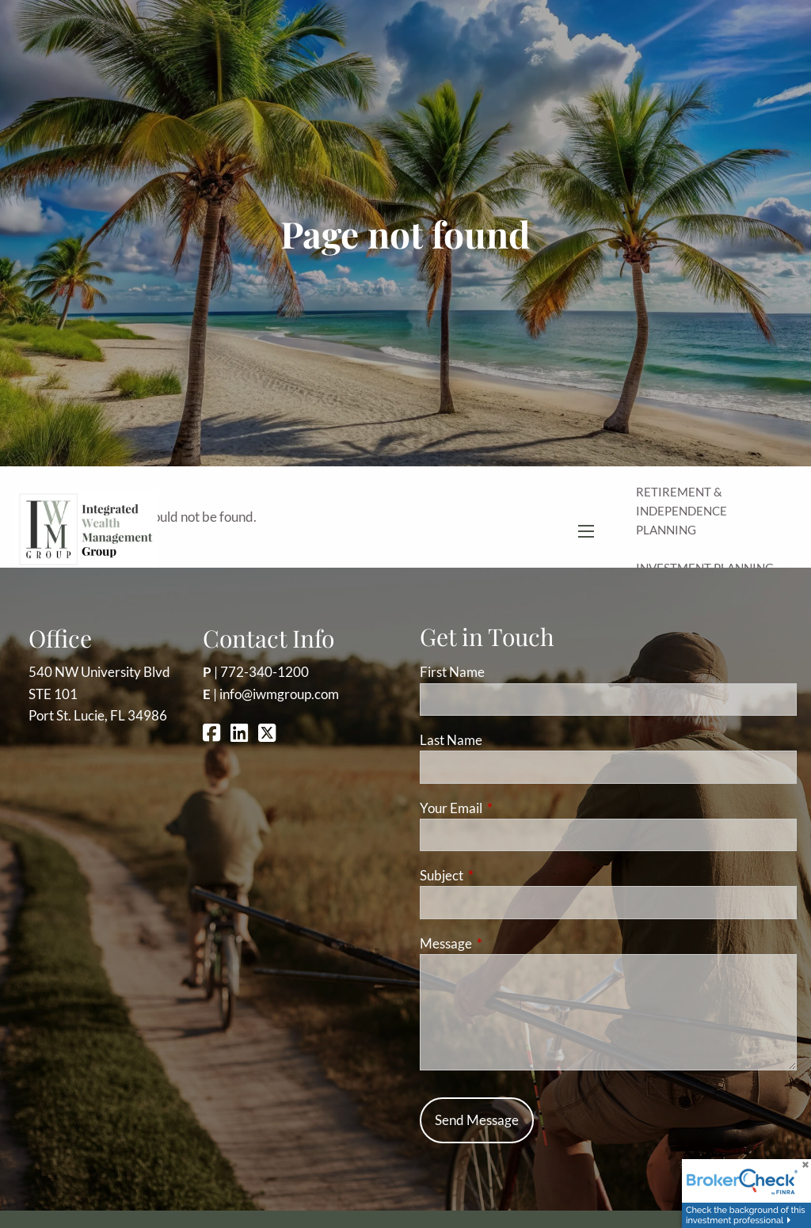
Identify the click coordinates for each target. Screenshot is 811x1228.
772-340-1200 (264, 671)
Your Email (512, 808)
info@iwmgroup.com (279, 694)
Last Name (451, 740)
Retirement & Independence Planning (681, 511)
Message (507, 943)
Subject (503, 875)
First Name (452, 671)
